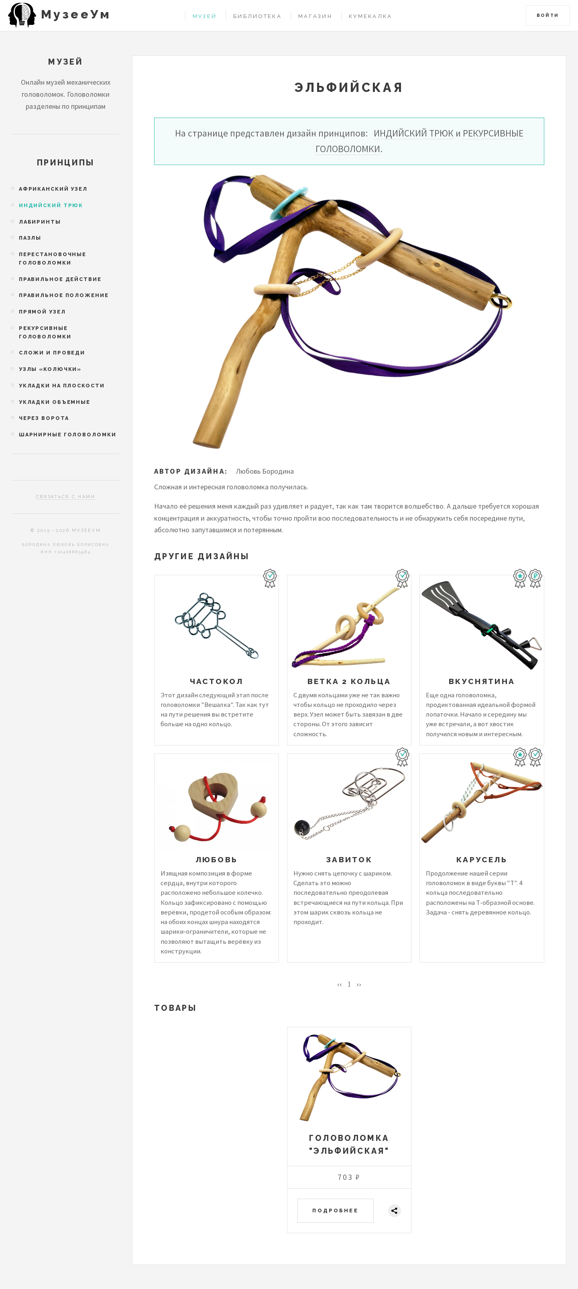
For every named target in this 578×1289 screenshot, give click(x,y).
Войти (548, 15)
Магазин (315, 16)
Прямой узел (42, 312)
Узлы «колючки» (50, 369)
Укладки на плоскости (62, 386)
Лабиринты (40, 222)
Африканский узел (53, 189)
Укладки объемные (54, 402)
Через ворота (44, 418)
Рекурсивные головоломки (45, 332)
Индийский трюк (414, 133)
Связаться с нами (66, 496)
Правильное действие (60, 279)
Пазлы (30, 238)
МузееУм (76, 14)
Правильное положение (64, 295)
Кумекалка (371, 16)
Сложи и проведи (52, 353)
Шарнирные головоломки (67, 435)
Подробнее (335, 1211)
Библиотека (257, 16)
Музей (205, 16)
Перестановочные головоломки (52, 258)
